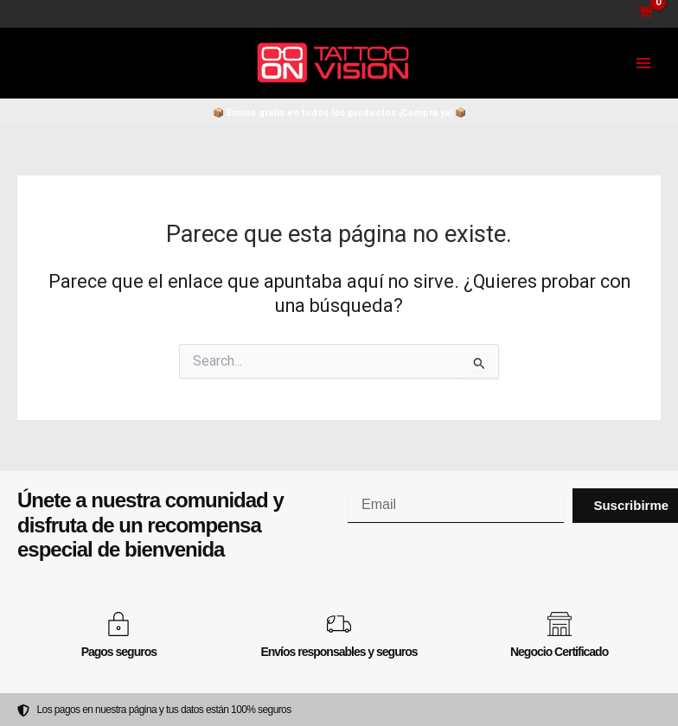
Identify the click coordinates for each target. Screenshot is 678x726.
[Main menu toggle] (643, 63)
